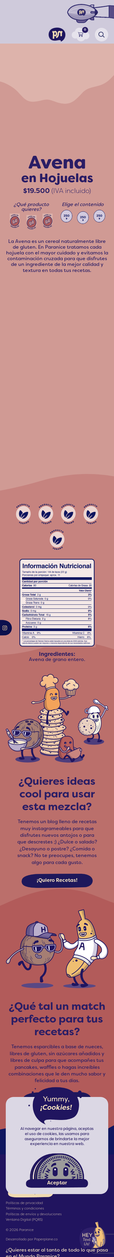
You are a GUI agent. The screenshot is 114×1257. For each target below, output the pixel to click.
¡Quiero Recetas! (57, 880)
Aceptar (57, 1183)
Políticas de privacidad (24, 1203)
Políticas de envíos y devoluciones (34, 1214)
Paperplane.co (46, 1239)
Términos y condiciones (25, 1208)
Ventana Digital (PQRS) (24, 1219)
